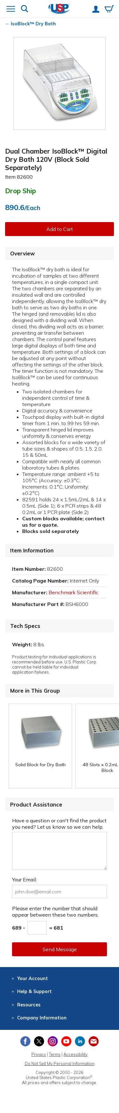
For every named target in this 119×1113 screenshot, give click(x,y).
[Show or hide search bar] (24, 9)
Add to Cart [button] (59, 229)
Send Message (60, 949)
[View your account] (95, 10)
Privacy (38, 1054)
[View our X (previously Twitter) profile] (39, 1041)
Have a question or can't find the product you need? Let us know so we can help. (59, 823)
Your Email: (24, 879)
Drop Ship (20, 191)
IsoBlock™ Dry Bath (33, 24)
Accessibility (75, 1054)
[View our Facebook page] (25, 1041)
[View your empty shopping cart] (109, 9)
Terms (55, 1054)
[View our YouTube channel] (66, 1041)
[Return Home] (59, 9)
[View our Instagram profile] (52, 1041)
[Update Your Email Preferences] (93, 1041)
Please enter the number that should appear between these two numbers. (55, 911)
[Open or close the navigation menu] (11, 9)
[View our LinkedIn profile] (80, 1041)
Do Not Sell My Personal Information (60, 1063)
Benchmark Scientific (73, 592)
